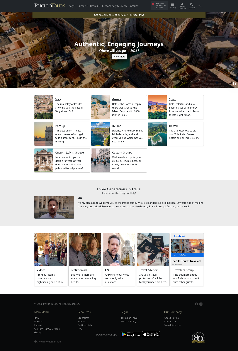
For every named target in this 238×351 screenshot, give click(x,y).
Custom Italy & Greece (114, 6)
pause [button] (234, 83)
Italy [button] (71, 6)
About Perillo (171, 318)
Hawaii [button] (94, 6)
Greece (116, 99)
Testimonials (79, 270)
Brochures (83, 318)
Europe (38, 321)
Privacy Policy (128, 321)
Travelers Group (183, 270)
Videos (41, 270)
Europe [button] (82, 6)
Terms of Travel (129, 318)
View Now (119, 56)
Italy (58, 99)
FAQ (107, 270)
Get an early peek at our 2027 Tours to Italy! (119, 15)
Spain (172, 99)
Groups (134, 6)
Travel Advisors (148, 270)
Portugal (60, 126)
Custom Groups (122, 152)
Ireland (116, 126)
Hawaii (173, 126)
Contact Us (170, 321)
